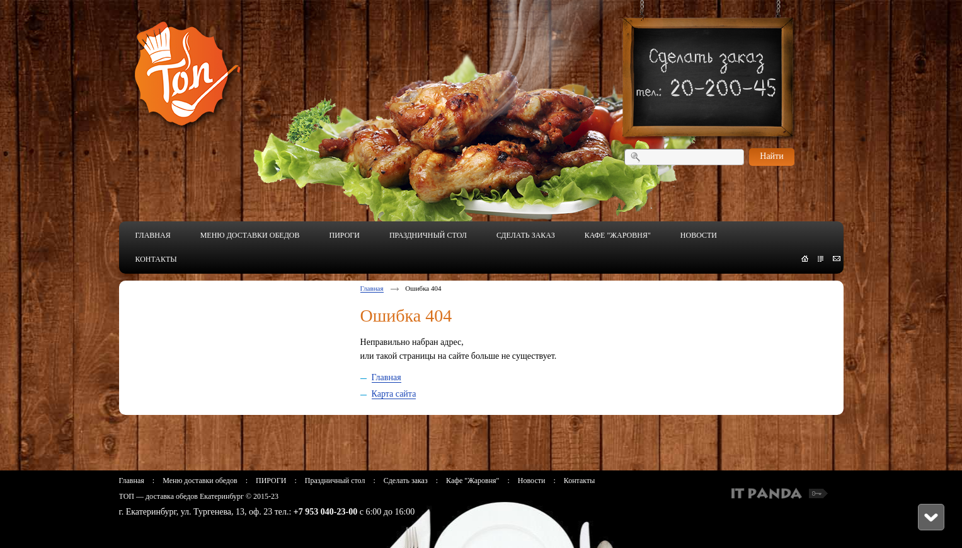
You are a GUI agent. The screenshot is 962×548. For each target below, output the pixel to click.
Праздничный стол (335, 480)
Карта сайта (394, 394)
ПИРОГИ (271, 480)
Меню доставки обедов (200, 480)
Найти (771, 156)
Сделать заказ (406, 480)
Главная (372, 288)
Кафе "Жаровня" (472, 480)
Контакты (579, 480)
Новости (532, 480)
